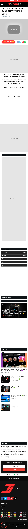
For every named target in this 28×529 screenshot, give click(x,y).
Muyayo (17, 488)
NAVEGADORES (4, 451)
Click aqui (6, 87)
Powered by (14, 474)
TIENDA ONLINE (14, 0)
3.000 (4, 252)
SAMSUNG (3, 454)
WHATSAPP (22, 454)
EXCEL (20, 446)
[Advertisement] (14, 59)
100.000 (5, 262)
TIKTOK (17, 454)
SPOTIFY (8, 454)
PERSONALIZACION (11, 451)
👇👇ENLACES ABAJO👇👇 (8, 41)
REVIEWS (24, 451)
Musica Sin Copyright (14, 478)
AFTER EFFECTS (4, 446)
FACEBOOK (24, 446)
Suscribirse (14, 470)
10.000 (4, 259)
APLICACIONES (11, 446)
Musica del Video (14, 96)
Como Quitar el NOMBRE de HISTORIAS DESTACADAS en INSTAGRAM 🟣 (14, 370)
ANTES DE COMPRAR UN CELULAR (10, 310)
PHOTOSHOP (18, 451)
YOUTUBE (6, 456)
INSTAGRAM (3, 449)
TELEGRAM (13, 454)
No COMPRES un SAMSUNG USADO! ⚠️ (13, 313)
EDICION (16, 446)
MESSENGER (20, 449)
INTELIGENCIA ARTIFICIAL (12, 449)
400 (4, 255)
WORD (2, 456)
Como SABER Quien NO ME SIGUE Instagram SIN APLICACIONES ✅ (17, 378)
